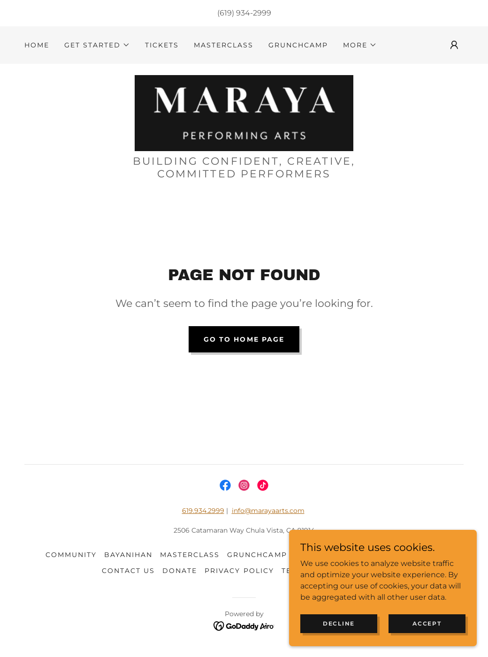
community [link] (71, 554)
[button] (97, 45)
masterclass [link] (223, 45)
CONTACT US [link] (128, 570)
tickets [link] (162, 45)
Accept (426, 623)
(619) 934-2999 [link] (244, 12)
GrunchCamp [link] (298, 45)
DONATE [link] (179, 570)
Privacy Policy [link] (239, 570)
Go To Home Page (244, 339)
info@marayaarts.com (268, 510)
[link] (243, 112)
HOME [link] (36, 45)
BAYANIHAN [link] (128, 554)
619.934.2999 (203, 510)
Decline (339, 623)
